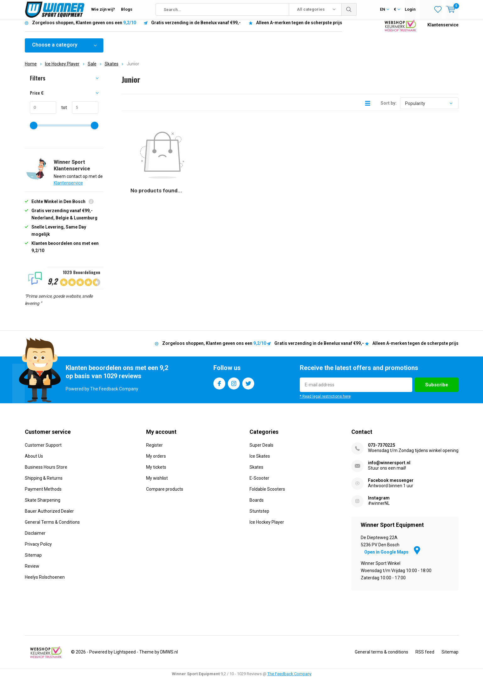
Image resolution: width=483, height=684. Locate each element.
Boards (257, 504)
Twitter (248, 386)
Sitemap (33, 559)
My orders (156, 460)
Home (31, 68)
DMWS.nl (169, 656)
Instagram (234, 386)
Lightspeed (125, 656)
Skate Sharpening (42, 504)
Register (154, 449)
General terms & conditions (381, 656)
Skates (111, 68)
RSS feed (424, 656)
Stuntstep (259, 515)
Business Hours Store (46, 471)
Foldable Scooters (267, 493)
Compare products (164, 493)
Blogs (126, 9)
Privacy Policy (38, 548)
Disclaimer (35, 537)
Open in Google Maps (392, 556)
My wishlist (157, 482)
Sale (92, 68)
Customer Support (43, 449)
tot (61, 112)
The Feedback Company (289, 678)
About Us (34, 460)
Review (32, 570)
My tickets (156, 471)
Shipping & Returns (44, 482)
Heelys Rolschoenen (45, 581)
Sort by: (389, 107)
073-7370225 (381, 449)
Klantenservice (442, 29)
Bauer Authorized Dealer (49, 515)
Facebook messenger (391, 484)
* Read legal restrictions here (325, 401)
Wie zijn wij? (103, 9)
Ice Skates (260, 460)
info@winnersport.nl (389, 467)
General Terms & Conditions (52, 526)
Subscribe (436, 389)
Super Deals (261, 449)
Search (349, 9)
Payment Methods (43, 493)
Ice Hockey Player (62, 68)
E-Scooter (259, 482)
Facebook (219, 386)
